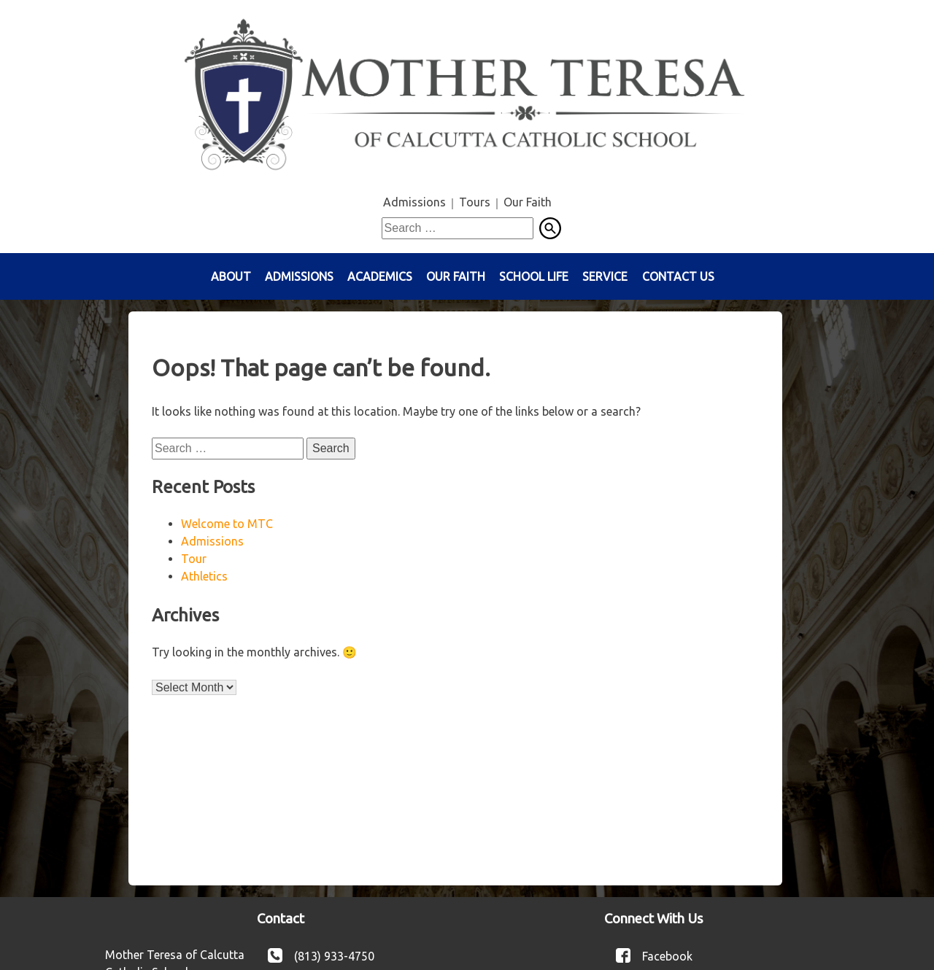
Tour (194, 558)
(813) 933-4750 (334, 955)
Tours (474, 202)
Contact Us (678, 276)
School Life (533, 276)
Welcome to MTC (227, 523)
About (231, 276)
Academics (379, 276)
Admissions (414, 202)
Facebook (667, 955)
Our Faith (527, 202)
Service (605, 276)
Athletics (204, 576)
